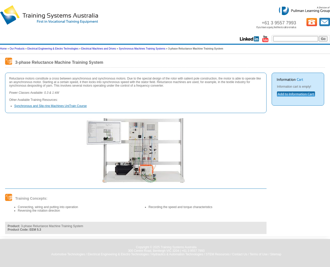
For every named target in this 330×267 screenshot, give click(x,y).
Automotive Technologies (68, 254)
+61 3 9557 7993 (193, 251)
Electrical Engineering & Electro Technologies (52, 48)
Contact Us (239, 254)
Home (3, 48)
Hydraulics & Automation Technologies (177, 254)
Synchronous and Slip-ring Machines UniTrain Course (50, 106)
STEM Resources (217, 254)
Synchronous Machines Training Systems (142, 48)
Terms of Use (259, 254)
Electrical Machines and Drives (98, 48)
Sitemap (275, 254)
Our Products (17, 48)
